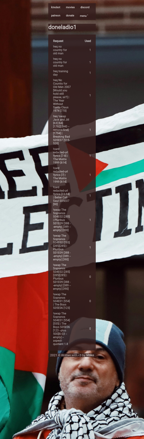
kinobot (55, 7)
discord (84, 7)
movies (70, 7)
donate (70, 15)
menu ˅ (84, 16)
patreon (55, 15)
